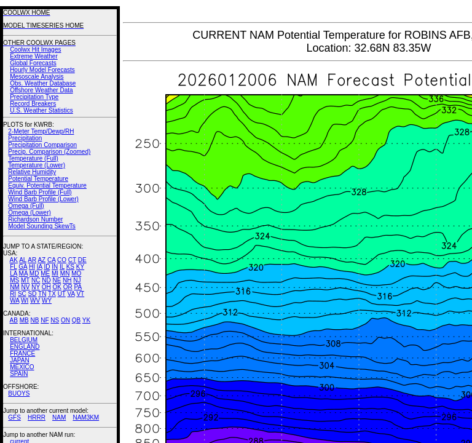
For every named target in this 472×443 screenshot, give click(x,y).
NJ (77, 280)
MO (76, 273)
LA (13, 273)
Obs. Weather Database (43, 83)
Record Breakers (33, 103)
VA (71, 293)
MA (23, 273)
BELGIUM (23, 340)
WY (47, 300)
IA (39, 266)
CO (61, 260)
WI (24, 300)
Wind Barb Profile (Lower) (43, 199)
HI (32, 266)
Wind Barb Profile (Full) (39, 192)
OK (56, 287)
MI (55, 273)
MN (65, 273)
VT (80, 293)
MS (14, 280)
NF (45, 320)
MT (25, 280)
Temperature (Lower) (36, 165)
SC (22, 293)
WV (35, 300)
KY (80, 266)
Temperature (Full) (33, 158)
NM (15, 287)
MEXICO (22, 367)
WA (14, 300)
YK (86, 320)
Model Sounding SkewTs (42, 226)
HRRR (36, 417)
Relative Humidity (32, 172)
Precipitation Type (34, 97)
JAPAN (20, 360)
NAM (59, 417)
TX (52, 293)
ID (47, 266)
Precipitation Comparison (42, 145)
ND (46, 280)
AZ (41, 260)
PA (78, 287)
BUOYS (19, 393)
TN (42, 293)
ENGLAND (24, 346)
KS (70, 266)
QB (76, 320)
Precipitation (25, 138)
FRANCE (22, 353)
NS (54, 320)
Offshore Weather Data (41, 90)
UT (62, 293)
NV (25, 287)
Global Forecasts (33, 63)
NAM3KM (86, 417)
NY (35, 287)
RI (13, 293)
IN (55, 266)
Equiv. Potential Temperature (47, 185)
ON (65, 320)
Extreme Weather (34, 56)
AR (32, 260)
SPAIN (19, 373)
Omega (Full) (26, 205)
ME (45, 273)
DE (82, 260)
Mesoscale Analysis (36, 76)
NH (67, 280)
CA (51, 260)
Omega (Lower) (29, 212)
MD (34, 273)
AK (14, 260)
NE (56, 280)
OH (46, 287)
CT (72, 260)
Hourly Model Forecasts (42, 69)
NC (35, 280)
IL (62, 266)
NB (34, 320)
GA (22, 266)
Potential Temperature (38, 178)
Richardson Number (35, 219)
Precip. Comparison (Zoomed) (49, 151)
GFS (14, 417)
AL (22, 260)
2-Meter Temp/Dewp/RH (41, 131)
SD (32, 293)
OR (68, 287)
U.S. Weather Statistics (41, 110)
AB (14, 320)
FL (13, 266)
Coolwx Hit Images (35, 49)
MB (24, 320)
